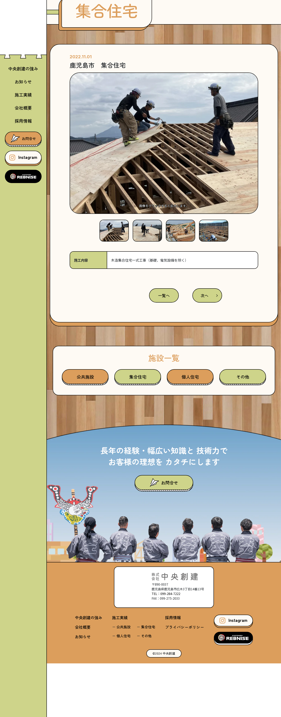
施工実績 (120, 671)
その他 (242, 430)
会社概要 (23, 107)
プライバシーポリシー (184, 680)
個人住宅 (190, 430)
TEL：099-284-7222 (166, 647)
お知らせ (23, 81)
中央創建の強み (23, 68)
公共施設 (85, 430)
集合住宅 (137, 430)
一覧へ (164, 349)
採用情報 (23, 121)
